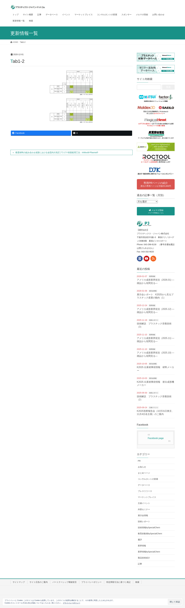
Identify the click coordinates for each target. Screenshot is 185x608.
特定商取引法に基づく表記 (118, 582)
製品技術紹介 (144, 558)
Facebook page (156, 438)
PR (139, 461)
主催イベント (153, 407)
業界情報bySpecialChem (149, 552)
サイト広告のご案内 (39, 582)
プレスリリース (145, 491)
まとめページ (144, 473)
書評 (140, 539)
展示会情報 (152, 291)
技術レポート (153, 320)
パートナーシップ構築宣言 (64, 582)
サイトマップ (19, 582)
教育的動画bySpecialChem (150, 533)
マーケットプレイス (147, 497)
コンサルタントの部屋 (148, 479)
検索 (137, 582)
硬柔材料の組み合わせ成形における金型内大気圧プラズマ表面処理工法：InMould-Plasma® (56, 152)
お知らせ (142, 467)
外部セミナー (144, 509)
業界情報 (152, 276)
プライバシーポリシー (91, 582)
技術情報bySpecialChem (149, 527)
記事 (140, 564)
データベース (144, 485)
